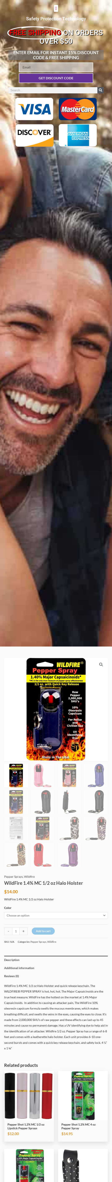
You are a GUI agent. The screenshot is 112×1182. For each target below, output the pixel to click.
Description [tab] (11, 960)
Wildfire (29, 876)
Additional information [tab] (19, 968)
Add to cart (43, 931)
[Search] (100, 90)
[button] (56, 8)
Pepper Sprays (13, 876)
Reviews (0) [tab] (11, 976)
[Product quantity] (16, 931)
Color (7, 907)
